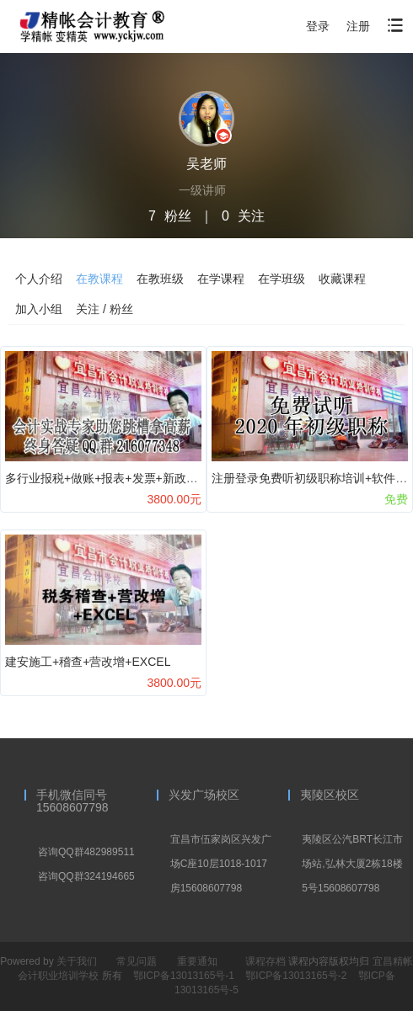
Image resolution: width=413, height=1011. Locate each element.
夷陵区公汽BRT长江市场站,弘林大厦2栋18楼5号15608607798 (352, 863)
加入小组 (38, 309)
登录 (318, 26)
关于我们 (76, 961)
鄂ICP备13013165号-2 (297, 976)
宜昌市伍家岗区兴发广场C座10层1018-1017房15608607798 (220, 863)
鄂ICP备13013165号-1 (185, 976)
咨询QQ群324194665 (86, 876)
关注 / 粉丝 (104, 309)
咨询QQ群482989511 (86, 852)
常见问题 (136, 961)
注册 (358, 26)
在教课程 (99, 278)
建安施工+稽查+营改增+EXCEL (87, 661)
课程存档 (265, 961)
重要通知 (197, 961)
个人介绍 (38, 278)
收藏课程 (342, 278)
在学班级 (281, 278)
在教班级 (160, 278)
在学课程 (220, 278)
